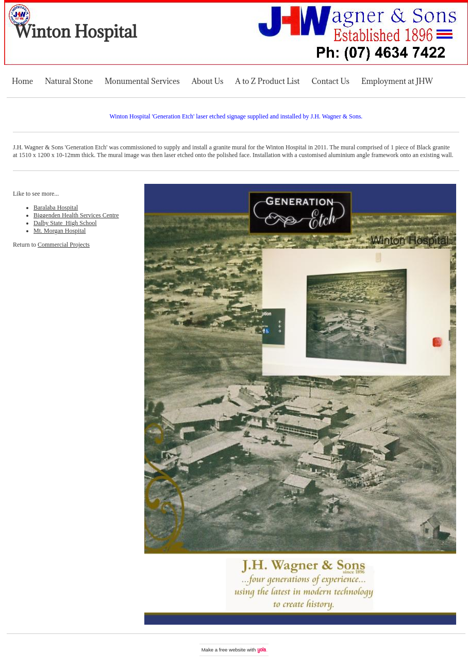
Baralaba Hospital (56, 207)
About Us (208, 81)
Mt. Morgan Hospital (60, 230)
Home (22, 81)
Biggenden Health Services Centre (76, 215)
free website (232, 649)
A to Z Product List (267, 81)
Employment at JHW (397, 81)
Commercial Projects (64, 244)
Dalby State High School (65, 223)
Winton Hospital (75, 31)
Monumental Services (142, 81)
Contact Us (330, 81)
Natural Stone (69, 81)
